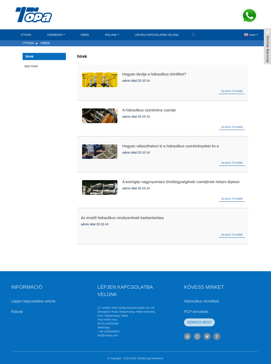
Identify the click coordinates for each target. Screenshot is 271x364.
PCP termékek (186, 312)
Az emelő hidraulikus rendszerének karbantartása (122, 218)
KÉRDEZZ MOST (189, 322)
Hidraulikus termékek (191, 301)
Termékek (56, 34)
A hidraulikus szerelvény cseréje (149, 110)
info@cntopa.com (97, 335)
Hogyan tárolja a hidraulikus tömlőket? (154, 74)
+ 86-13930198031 (98, 331)
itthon (26, 34)
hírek (85, 34)
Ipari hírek (31, 66)
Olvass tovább (232, 91)
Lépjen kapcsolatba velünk (157, 34)
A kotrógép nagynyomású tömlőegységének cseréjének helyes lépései (181, 182)
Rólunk (112, 34)
